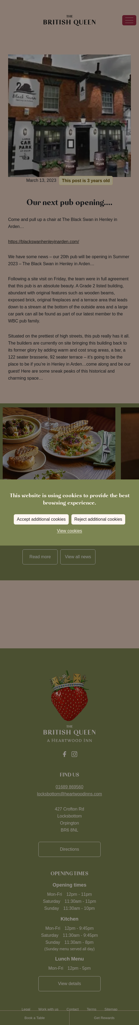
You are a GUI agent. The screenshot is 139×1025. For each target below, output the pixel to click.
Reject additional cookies (98, 519)
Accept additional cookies (41, 519)
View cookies (69, 531)
